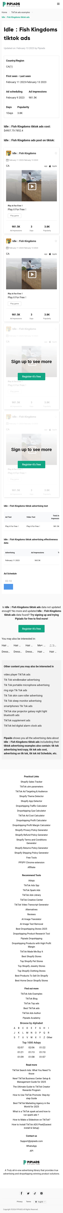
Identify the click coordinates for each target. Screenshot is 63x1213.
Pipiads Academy (31, 1018)
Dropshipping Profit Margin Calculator (31, 825)
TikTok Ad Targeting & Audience (31, 791)
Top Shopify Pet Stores (31, 961)
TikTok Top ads (31, 1003)
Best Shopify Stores (31, 956)
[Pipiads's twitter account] (28, 1193)
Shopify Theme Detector (31, 796)
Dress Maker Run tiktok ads (8, 651)
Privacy (19, 1202)
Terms (28, 1202)
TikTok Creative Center (31, 900)
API (31, 1150)
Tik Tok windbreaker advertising (22, 679)
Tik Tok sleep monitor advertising (22, 700)
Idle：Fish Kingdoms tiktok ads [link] (16, 17)
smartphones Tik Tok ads (18, 706)
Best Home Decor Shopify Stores (31, 980)
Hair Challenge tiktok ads (8, 645)
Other (48, 1037)
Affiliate (31, 867)
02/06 (32, 1047)
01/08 (32, 1057)
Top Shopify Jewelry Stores (31, 966)
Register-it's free (31, 376)
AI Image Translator (31, 919)
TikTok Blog (31, 998)
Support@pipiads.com (31, 1141)
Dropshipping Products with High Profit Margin (31, 945)
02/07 (21, 1047)
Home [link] (5, 12)
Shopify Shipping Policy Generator (31, 852)
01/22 (42, 1047)
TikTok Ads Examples (31, 993)
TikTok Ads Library (31, 895)
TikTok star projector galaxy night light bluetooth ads (25, 713)
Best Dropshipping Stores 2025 (31, 929)
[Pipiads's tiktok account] (35, 1193)
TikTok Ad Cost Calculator (31, 815)
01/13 (32, 1052)
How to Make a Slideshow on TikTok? (31, 1119)
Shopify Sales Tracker (31, 781)
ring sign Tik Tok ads (15, 690)
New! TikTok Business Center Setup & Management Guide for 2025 (31, 1080)
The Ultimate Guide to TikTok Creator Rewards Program (31, 1088)
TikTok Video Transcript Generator (31, 904)
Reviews (31, 914)
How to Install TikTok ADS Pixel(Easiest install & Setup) (31, 1126)
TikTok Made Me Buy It (31, 951)
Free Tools (31, 857)
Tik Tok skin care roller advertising (23, 695)
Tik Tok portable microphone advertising (27, 685)
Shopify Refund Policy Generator (31, 835)
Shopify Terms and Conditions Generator (31, 841)
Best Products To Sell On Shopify (31, 975)
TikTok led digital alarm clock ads (23, 725)
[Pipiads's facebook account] (21, 1193)
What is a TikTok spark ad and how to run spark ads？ (31, 1113)
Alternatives (32, 909)
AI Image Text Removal (31, 924)
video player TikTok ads (17, 674)
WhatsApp (31, 1146)
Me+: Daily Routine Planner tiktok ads (43, 645)
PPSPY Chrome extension (32, 862)
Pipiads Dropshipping (31, 938)
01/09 (21, 1057)
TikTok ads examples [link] (20, 12)
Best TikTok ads (31, 1008)
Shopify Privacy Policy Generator (31, 830)
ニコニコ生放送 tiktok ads (55, 645)
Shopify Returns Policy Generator (31, 848)
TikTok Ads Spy (31, 885)
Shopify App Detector (31, 801)
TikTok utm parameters (31, 786)
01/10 (42, 1052)
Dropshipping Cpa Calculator (31, 810)
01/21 (21, 1052)
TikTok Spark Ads (31, 890)
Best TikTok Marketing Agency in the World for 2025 (31, 1105)
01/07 (42, 1057)
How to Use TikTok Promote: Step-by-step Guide (31, 1097)
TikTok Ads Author (31, 1013)
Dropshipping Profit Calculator (31, 820)
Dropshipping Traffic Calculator (31, 806)
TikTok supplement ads (17, 720)
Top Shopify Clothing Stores (31, 971)
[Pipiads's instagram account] (41, 1193)
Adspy (31, 880)
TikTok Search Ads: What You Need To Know (31, 1072)
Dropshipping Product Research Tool (31, 933)
